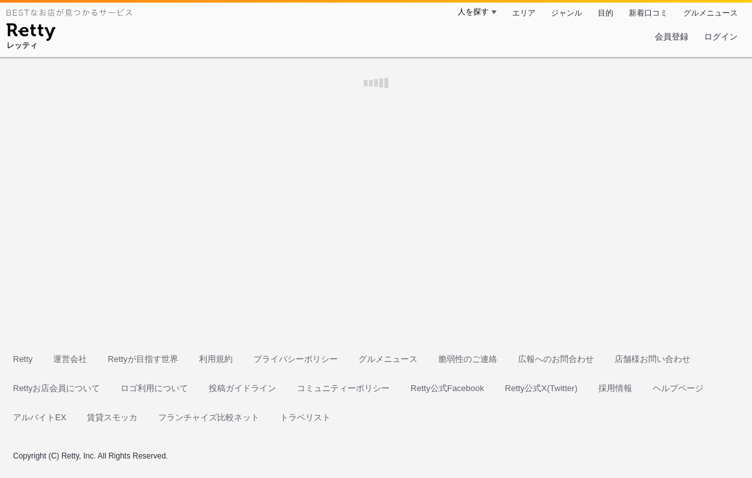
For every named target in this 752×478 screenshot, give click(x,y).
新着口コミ (648, 13)
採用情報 (615, 388)
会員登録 (671, 37)
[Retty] (30, 33)
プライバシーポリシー (295, 359)
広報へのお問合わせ (556, 359)
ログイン (721, 37)
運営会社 (70, 359)
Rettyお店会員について (56, 388)
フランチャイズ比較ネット (208, 417)
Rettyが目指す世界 (143, 359)
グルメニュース (710, 13)
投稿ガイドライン (242, 388)
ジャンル (566, 13)
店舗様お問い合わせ (652, 359)
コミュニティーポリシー (343, 388)
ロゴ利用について (154, 388)
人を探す (473, 11)
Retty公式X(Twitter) (541, 388)
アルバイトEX (39, 417)
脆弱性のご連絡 (467, 359)
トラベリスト (305, 417)
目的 (605, 13)
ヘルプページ (678, 388)
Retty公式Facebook (447, 388)
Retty (22, 359)
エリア (523, 13)
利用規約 (216, 359)
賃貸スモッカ (112, 417)
